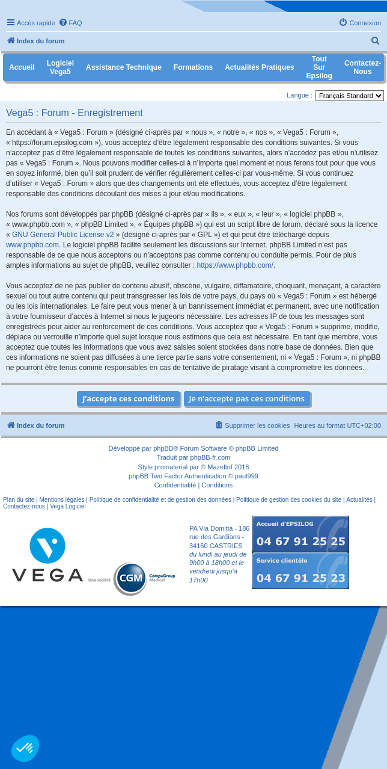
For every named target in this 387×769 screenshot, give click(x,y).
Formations (193, 67)
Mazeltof (220, 467)
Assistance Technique (124, 67)
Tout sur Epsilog (319, 67)
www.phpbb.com (32, 245)
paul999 (246, 476)
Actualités (359, 499)
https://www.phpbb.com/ (235, 265)
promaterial (170, 467)
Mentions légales (61, 499)
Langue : (299, 95)
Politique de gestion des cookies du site (288, 499)
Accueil (22, 67)
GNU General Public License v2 (63, 234)
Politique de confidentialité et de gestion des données (160, 499)
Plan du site (18, 499)
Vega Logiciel (68, 506)
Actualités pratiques (259, 67)
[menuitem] (70, 23)
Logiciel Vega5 (60, 67)
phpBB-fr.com (210, 457)
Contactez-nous (24, 506)
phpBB (163, 448)
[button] (25, 748)
